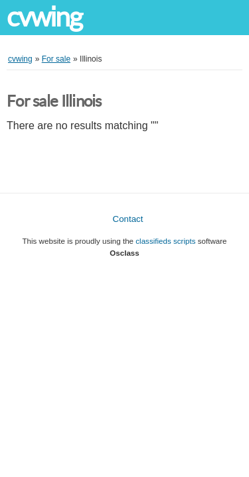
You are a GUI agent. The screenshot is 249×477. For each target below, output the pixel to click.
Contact (128, 219)
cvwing (44, 17)
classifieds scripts (165, 241)
